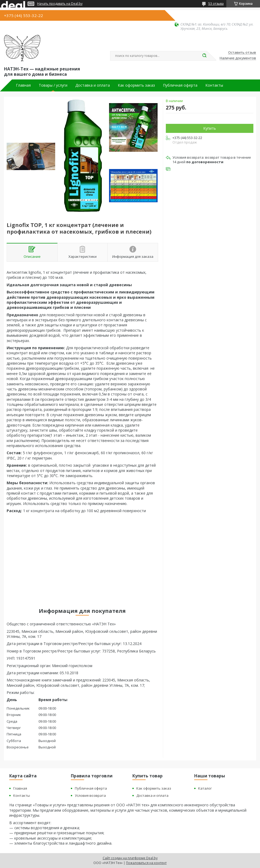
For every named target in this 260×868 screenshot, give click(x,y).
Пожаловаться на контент (146, 863)
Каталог (205, 788)
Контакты (214, 85)
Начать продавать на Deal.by (60, 4)
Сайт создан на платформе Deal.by (130, 858)
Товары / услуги (53, 85)
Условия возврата (90, 795)
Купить (209, 128)
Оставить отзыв (242, 52)
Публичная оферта (180, 85)
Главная (23, 85)
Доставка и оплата (92, 85)
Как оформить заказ (136, 85)
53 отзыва (216, 3)
